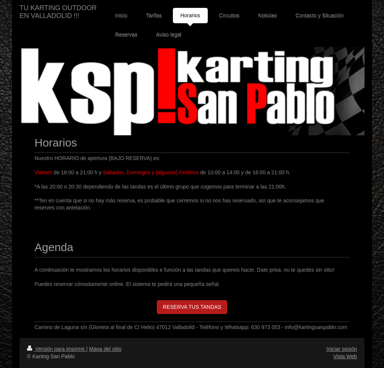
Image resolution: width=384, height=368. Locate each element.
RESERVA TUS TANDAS (192, 307)
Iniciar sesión (341, 349)
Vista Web (345, 356)
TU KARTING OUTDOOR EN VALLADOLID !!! (58, 11)
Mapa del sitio (105, 349)
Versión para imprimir (56, 349)
